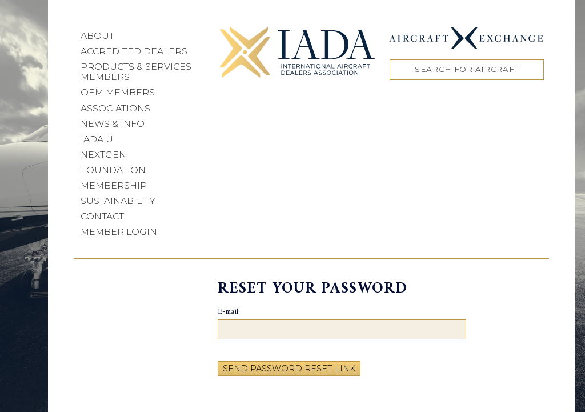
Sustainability (118, 200)
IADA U (97, 139)
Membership (114, 185)
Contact (102, 216)
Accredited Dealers (134, 51)
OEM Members (118, 92)
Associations (115, 108)
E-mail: (229, 312)
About (97, 35)
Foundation (113, 170)
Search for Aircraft (467, 69)
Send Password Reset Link (289, 368)
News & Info (113, 123)
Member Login (119, 231)
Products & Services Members (136, 71)
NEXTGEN (103, 154)
